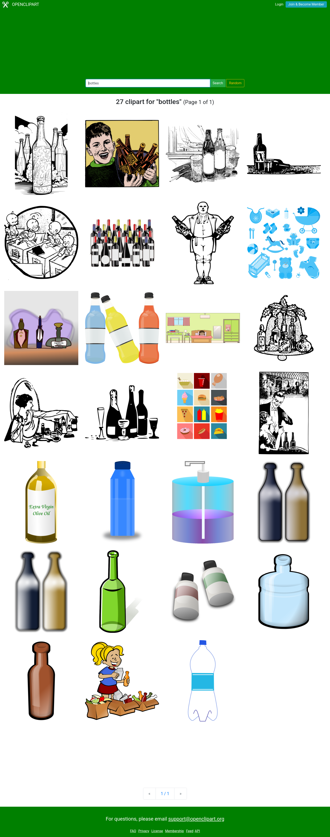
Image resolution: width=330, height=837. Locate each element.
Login (279, 4)
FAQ (133, 831)
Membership (174, 831)
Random (235, 83)
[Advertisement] (165, 44)
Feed (189, 831)
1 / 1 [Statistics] (165, 793)
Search (218, 83)
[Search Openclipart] (148, 83)
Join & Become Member (306, 4)
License (157, 831)
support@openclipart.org (196, 819)
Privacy (143, 831)
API (197, 831)
